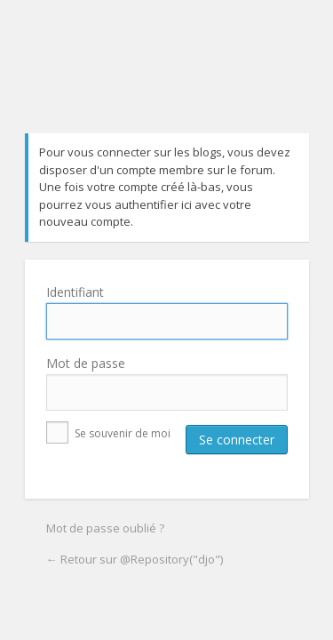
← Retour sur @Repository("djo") (134, 559)
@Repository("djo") (169, 80)
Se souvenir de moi (108, 433)
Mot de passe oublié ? (105, 528)
